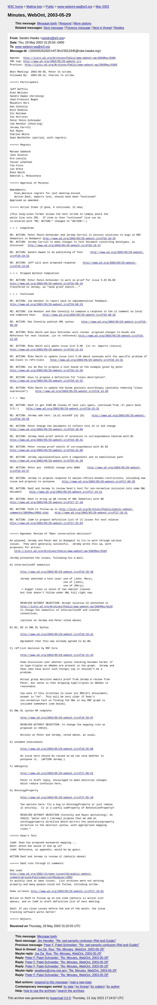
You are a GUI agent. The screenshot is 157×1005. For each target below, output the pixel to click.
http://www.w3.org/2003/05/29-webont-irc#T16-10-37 (64, 245)
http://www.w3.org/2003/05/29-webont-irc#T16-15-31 (62, 408)
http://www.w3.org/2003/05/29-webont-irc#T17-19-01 (67, 891)
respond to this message (51, 982)
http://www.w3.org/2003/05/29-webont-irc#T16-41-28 (46, 461)
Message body (47, 23)
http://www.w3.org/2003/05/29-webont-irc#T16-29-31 (56, 634)
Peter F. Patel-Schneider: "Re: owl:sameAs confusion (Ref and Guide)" (91, 945)
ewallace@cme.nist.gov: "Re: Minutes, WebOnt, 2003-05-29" (76, 970)
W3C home (15, 6)
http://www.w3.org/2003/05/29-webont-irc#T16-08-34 (46, 283)
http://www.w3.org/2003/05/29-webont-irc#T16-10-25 (79, 238)
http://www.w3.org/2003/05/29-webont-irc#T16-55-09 (56, 749)
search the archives (71, 990)
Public (50, 6)
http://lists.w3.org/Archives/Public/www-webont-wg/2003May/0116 (66, 606)
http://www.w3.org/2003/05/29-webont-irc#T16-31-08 (46, 450)
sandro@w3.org (53, 38)
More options (83, 23)
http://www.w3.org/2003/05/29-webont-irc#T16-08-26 (79, 315)
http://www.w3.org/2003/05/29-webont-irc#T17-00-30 (98, 481)
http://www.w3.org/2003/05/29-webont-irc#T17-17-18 (46, 502)
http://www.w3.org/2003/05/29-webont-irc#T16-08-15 (46, 304)
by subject (98, 986)
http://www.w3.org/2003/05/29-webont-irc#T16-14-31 (46, 381)
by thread (82, 986)
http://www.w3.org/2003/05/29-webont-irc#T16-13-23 (46, 349)
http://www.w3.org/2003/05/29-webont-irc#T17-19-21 (91, 513)
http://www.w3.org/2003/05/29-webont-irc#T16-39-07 (56, 718)
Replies (119, 27)
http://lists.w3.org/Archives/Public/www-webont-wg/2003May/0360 (71, 65)
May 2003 (102, 6)
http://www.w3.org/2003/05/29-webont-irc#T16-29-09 (46, 429)
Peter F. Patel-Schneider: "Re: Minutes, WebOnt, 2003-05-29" (67, 957)
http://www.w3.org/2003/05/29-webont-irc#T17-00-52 (56, 773)
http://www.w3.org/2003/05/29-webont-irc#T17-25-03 (46, 523)
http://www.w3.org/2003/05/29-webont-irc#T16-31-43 (56, 655)
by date (68, 986)
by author (113, 986)
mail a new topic (81, 982)
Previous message (78, 27)
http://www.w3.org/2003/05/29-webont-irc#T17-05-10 (56, 797)
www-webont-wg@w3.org (74, 6)
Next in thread (102, 27)
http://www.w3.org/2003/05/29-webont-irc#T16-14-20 (46, 370)
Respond (65, 23)
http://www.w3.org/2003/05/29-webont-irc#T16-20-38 (56, 572)
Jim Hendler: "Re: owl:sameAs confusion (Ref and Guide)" (77, 940)
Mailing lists (34, 6)
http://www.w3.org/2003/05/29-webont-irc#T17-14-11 (65, 492)
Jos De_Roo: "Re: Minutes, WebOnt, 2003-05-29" (71, 949)
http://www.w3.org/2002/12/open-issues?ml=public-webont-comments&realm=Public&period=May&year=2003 (51, 875)
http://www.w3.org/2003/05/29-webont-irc (52, 61)
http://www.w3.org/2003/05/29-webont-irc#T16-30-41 (46, 440)
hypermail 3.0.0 (60, 998)
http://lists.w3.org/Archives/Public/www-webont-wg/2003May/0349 (60, 551)
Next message (53, 27)
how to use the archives (40, 990)
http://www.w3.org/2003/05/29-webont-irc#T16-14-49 (71, 391)
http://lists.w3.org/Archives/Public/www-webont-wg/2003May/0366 (69, 58)
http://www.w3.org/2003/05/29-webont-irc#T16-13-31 (86, 360)
